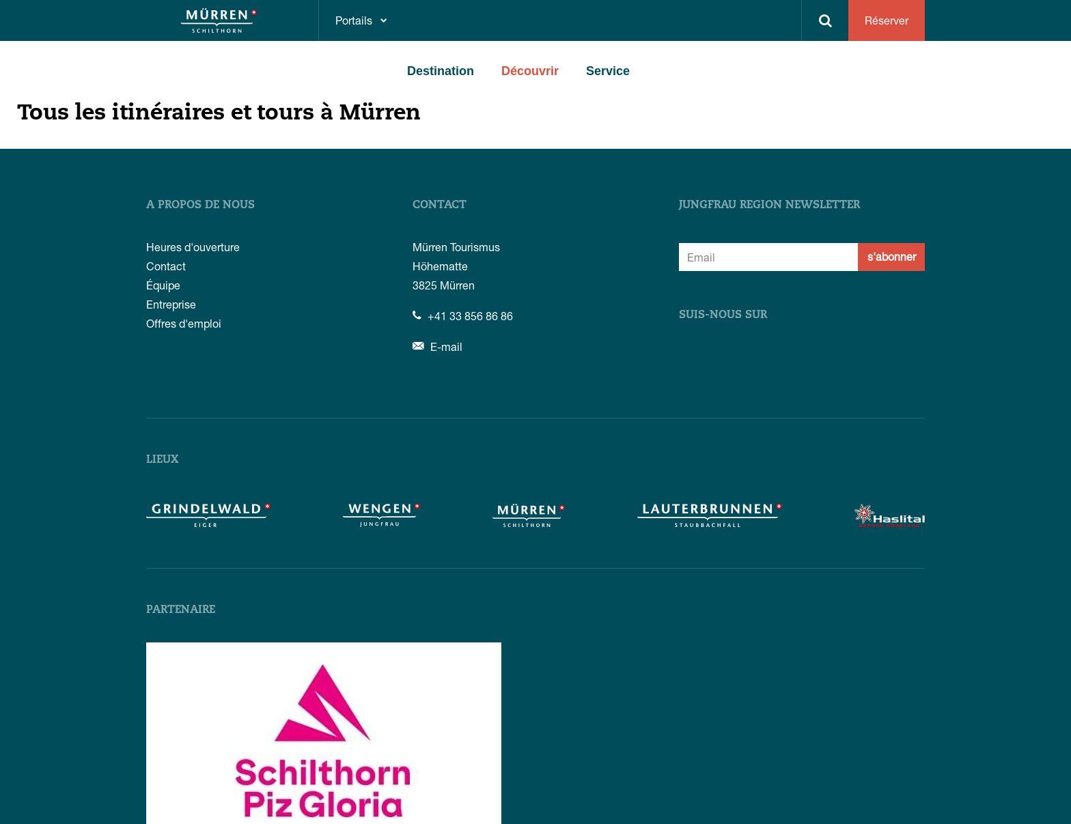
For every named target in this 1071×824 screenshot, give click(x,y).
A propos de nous (200, 205)
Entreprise (171, 304)
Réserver (886, 20)
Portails (353, 20)
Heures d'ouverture (193, 246)
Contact (166, 265)
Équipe (163, 285)
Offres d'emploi (183, 323)
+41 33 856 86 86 (463, 315)
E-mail (437, 346)
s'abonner (891, 256)
